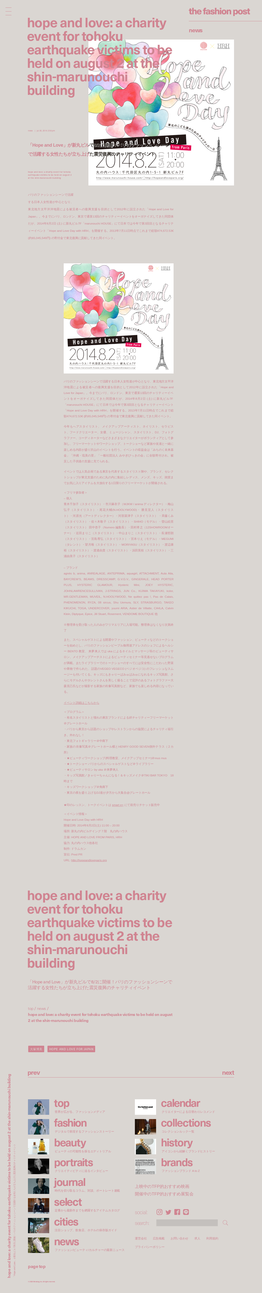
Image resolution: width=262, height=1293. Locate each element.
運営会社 (141, 1238)
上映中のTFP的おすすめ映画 (162, 1186)
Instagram (159, 1212)
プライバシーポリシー (150, 1247)
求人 (197, 1238)
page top (36, 1266)
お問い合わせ (179, 1238)
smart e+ (117, 805)
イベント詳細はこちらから (81, 703)
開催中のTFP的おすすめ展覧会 (164, 1194)
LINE (186, 1212)
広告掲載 (159, 1238)
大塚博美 (36, 1049)
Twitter (168, 1212)
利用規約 (212, 1238)
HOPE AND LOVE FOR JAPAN (71, 1049)
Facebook (177, 1212)
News (196, 29)
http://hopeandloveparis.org (89, 860)
